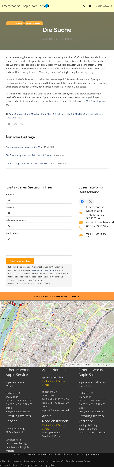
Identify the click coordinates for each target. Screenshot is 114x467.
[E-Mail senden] (9, 124)
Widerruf (58, 461)
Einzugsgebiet (48, 465)
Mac (33, 114)
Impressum (14, 461)
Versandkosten (8, 465)
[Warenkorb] (89, 6)
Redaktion (67, 39)
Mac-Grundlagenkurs (96, 101)
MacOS (70, 114)
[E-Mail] (39, 213)
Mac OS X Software (56, 114)
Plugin (95, 365)
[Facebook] (82, 201)
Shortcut (88, 114)
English (25, 447)
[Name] (39, 200)
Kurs (27, 114)
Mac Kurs (41, 114)
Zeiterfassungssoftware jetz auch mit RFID (27, 163)
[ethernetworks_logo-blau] (46, 6)
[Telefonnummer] (39, 226)
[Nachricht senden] (20, 261)
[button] (78, 5)
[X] (90, 201)
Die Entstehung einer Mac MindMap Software (29, 155)
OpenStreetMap (74, 365)
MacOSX (79, 114)
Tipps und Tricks (14, 117)
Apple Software (16, 114)
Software (98, 114)
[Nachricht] (39, 246)
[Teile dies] (15, 124)
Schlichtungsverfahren (78, 461)
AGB (2, 461)
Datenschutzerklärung (44, 270)
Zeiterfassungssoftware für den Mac (24, 146)
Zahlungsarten (28, 465)
